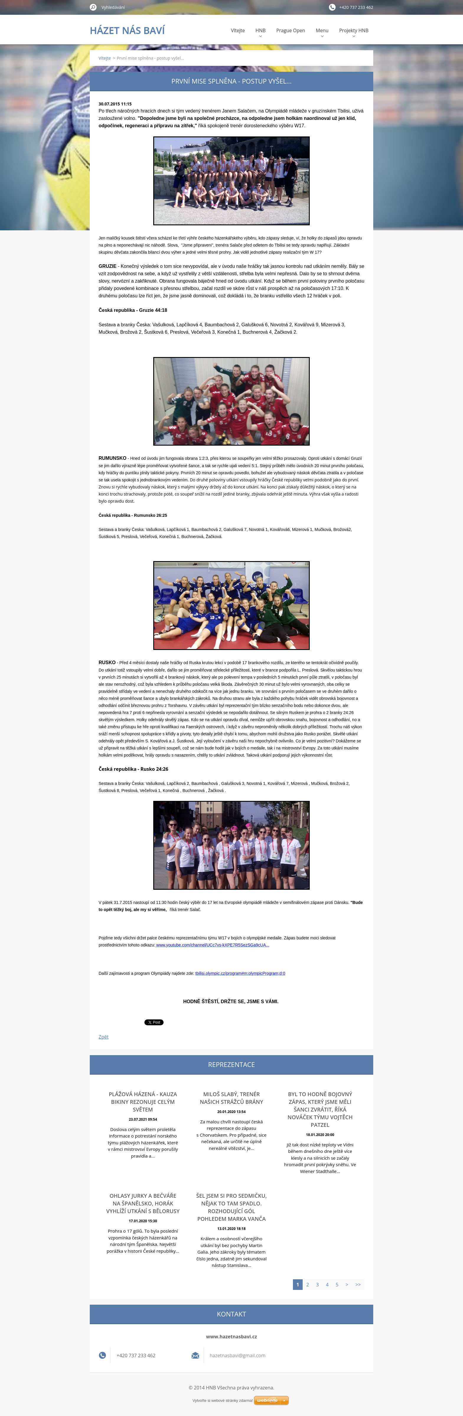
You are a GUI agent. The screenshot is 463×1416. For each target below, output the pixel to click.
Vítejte (238, 30)
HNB (260, 32)
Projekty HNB (354, 32)
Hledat (93, 7)
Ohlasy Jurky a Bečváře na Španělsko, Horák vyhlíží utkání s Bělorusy (143, 1203)
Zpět (104, 1037)
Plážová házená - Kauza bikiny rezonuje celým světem (143, 1102)
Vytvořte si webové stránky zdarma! (223, 1400)
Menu (322, 32)
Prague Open (290, 30)
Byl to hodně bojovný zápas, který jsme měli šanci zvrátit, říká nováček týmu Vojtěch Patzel (320, 1109)
